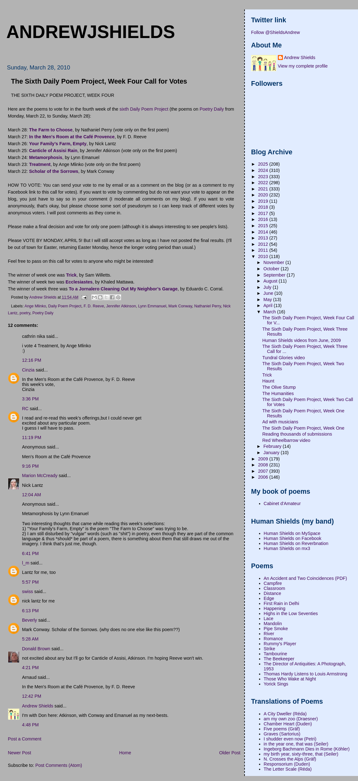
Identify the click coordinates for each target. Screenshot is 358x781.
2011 (263, 250)
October (272, 268)
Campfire (273, 583)
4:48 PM (30, 724)
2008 (263, 464)
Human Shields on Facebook (293, 538)
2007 (263, 471)
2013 (263, 237)
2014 (263, 231)
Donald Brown (36, 648)
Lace (268, 618)
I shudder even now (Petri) (290, 738)
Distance (272, 593)
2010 (263, 256)
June (268, 293)
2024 (263, 170)
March (270, 311)
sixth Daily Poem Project (143, 109)
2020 (263, 194)
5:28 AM (30, 638)
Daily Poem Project (64, 306)
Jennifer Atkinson (121, 306)
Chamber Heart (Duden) (288, 723)
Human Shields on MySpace (292, 533)
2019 (263, 201)
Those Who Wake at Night (290, 678)
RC (25, 408)
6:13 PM (30, 610)
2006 (263, 477)
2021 (263, 188)
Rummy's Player (280, 643)
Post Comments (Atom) (58, 765)
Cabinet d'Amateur (282, 503)
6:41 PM (30, 553)
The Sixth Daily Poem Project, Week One (303, 428)
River (269, 633)
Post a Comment (24, 738)
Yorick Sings (276, 683)
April (268, 305)
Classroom (274, 588)
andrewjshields (90, 32)
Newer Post (19, 752)
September (275, 275)
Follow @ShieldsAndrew (275, 32)
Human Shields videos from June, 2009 (301, 340)
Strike (269, 648)
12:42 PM (31, 696)
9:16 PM (30, 466)
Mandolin (273, 623)
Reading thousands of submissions (297, 434)
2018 (263, 207)
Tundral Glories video (283, 357)
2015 (263, 225)
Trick (267, 374)
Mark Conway (180, 306)
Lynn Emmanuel (152, 306)
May (268, 299)
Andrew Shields (37, 705)
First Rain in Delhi (281, 603)
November (274, 262)
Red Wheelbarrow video (286, 440)
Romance (273, 638)
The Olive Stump (279, 387)
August (270, 280)
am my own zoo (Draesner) (291, 718)
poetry (24, 313)
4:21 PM (30, 667)
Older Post (229, 752)
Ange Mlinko (35, 306)
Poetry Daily (212, 109)
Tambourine (275, 653)
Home (125, 752)
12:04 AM (31, 494)
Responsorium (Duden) (287, 764)
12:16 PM (31, 360)
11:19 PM (31, 437)
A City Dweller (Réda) (285, 713)
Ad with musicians (280, 421)
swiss (27, 591)
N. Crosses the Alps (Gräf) (290, 759)
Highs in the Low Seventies (291, 613)
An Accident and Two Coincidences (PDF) (305, 578)
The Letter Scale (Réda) (288, 769)
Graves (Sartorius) (282, 733)
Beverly (29, 620)
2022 (263, 182)
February (273, 446)
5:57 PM (30, 582)
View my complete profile (303, 66)
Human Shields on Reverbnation (296, 543)
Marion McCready (40, 475)
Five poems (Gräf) (282, 728)
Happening (274, 608)
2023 (263, 176)
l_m (25, 562)
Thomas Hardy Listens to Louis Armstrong (305, 673)
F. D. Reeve (94, 306)
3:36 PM (30, 398)
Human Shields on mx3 (287, 548)
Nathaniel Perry (207, 306)
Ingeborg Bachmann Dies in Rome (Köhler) (307, 748)
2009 (263, 458)
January (272, 452)
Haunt (268, 380)
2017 (263, 213)
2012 (263, 244)
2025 (263, 164)
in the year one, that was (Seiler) (296, 743)
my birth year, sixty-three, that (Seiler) (301, 753)
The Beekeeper (279, 658)
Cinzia (28, 369)
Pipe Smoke (276, 628)
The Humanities (278, 393)
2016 (263, 219)
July (268, 287)
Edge (269, 598)
